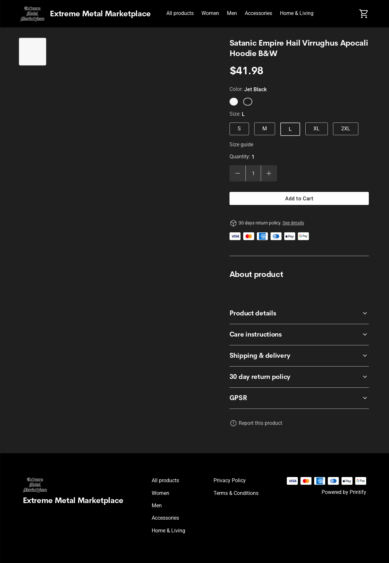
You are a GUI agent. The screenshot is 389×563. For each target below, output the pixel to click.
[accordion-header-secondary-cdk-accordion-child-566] (299, 398)
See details (293, 222)
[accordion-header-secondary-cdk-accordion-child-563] (299, 313)
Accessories (258, 13)
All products (180, 13)
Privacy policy (230, 480)
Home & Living (296, 13)
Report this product (260, 423)
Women (210, 13)
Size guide (241, 144)
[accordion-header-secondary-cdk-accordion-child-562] (299, 377)
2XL (345, 128)
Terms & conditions (236, 493)
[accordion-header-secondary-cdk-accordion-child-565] (299, 355)
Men (232, 13)
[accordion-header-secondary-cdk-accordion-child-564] (299, 334)
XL (316, 128)
